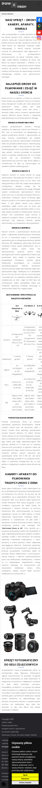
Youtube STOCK (8, 780)
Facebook (5, 773)
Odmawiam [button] (25, 779)
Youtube (5, 776)
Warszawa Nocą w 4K (12, 528)
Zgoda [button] (25, 775)
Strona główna (7, 14)
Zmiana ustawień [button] (25, 782)
